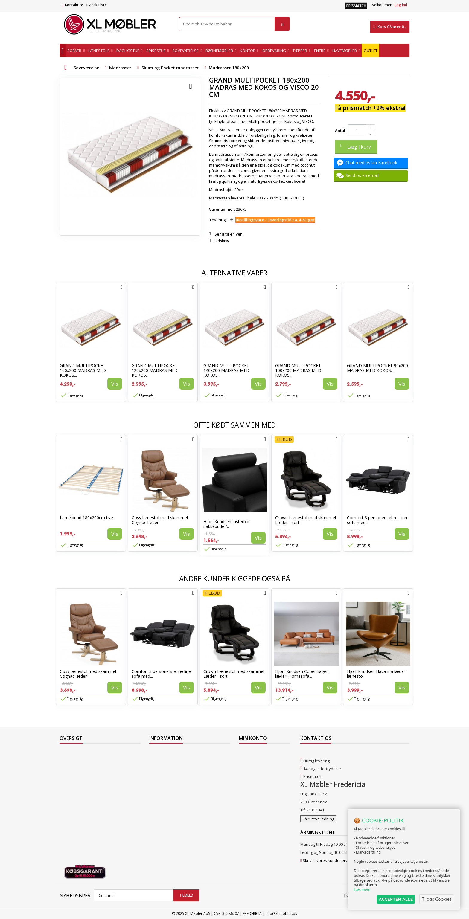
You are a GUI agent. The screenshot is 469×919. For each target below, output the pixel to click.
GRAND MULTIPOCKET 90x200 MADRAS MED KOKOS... (377, 368)
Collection (68, 760)
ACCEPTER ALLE (396, 899)
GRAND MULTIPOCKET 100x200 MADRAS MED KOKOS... (298, 370)
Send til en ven (228, 234)
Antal (340, 130)
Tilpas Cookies (437, 899)
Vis (114, 383)
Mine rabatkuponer (256, 783)
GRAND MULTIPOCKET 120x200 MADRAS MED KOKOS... (155, 370)
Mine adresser (252, 767)
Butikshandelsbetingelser (172, 791)
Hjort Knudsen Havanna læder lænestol (376, 673)
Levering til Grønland (168, 767)
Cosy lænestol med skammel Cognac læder (160, 520)
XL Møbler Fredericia (167, 806)
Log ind (401, 4)
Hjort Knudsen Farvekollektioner (178, 822)
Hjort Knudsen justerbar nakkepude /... (226, 524)
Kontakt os (74, 4)
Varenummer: (222, 209)
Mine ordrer (250, 752)
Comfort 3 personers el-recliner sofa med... (377, 520)
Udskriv (221, 240)
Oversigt (67, 799)
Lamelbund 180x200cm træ (86, 517)
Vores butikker (73, 783)
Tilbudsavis (70, 752)
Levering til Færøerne (168, 752)
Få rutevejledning (318, 818)
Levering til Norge (165, 760)
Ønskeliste (96, 4)
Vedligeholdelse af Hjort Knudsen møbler (186, 814)
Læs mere (362, 889)
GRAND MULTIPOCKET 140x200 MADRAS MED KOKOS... (226, 370)
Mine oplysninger (254, 775)
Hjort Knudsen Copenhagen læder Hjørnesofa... (302, 673)
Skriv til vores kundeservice (328, 860)
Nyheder (67, 767)
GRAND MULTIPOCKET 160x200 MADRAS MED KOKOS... (83, 370)
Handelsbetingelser (167, 783)
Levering (157, 775)
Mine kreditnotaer (255, 760)
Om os (155, 799)
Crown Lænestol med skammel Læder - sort (305, 520)
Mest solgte (70, 775)
